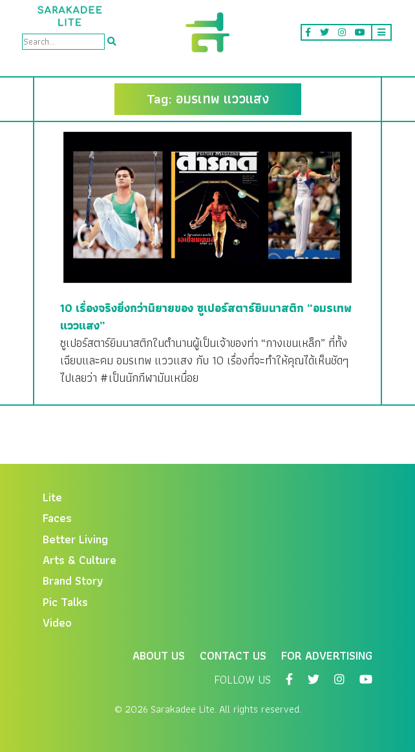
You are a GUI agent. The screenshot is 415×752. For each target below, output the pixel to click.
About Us (159, 655)
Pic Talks (65, 601)
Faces (57, 517)
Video (57, 622)
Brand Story (73, 580)
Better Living (75, 539)
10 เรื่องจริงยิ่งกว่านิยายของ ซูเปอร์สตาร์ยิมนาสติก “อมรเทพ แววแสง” (206, 316)
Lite (52, 497)
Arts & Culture (79, 559)
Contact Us (233, 655)
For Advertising (326, 655)
